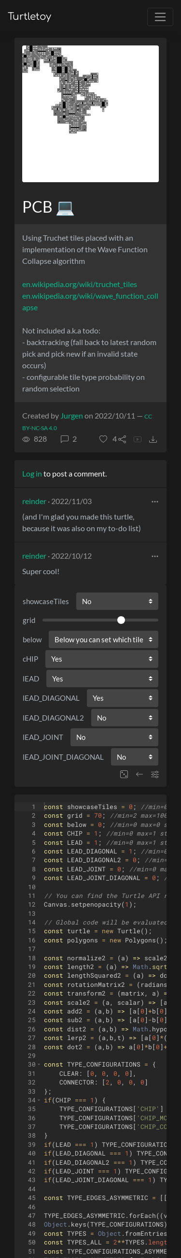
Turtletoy (29, 16)
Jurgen (71, 415)
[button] (108, 439)
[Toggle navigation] (160, 17)
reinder (34, 501)
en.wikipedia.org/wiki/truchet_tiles (79, 284)
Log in (32, 473)
